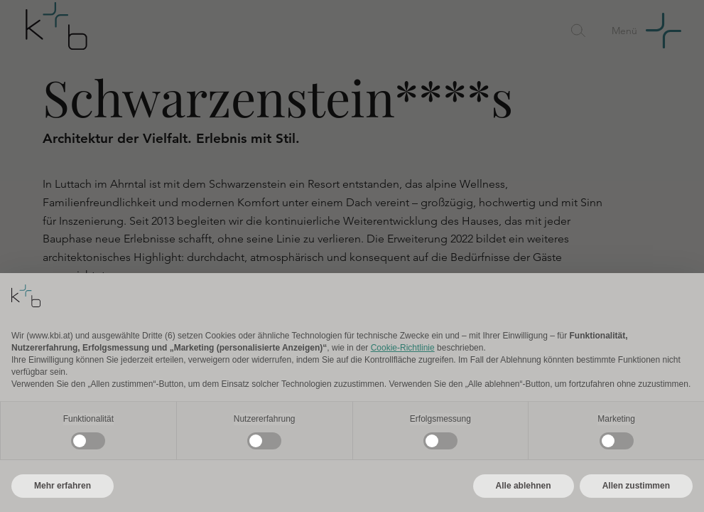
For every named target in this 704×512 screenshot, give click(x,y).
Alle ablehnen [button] (523, 486)
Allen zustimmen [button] (636, 486)
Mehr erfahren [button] (62, 486)
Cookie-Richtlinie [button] (403, 348)
